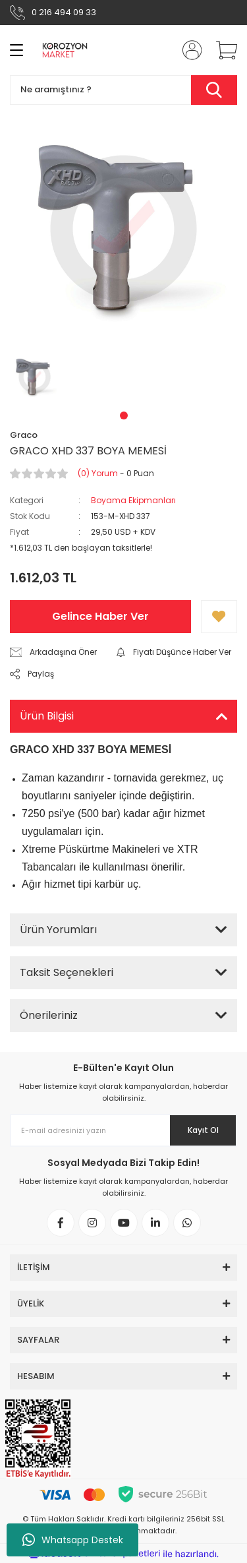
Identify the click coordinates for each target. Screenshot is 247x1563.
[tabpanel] (35, 377)
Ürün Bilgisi (47, 715)
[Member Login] (188, 50)
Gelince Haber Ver (100, 616)
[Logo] (65, 50)
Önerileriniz (49, 1015)
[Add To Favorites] (219, 616)
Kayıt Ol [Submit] (203, 1130)
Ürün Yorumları (58, 929)
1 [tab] (124, 415)
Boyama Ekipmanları (133, 500)
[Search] (123, 90)
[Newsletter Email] (123, 1130)
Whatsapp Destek (72, 1540)
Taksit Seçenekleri (66, 972)
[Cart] (222, 50)
